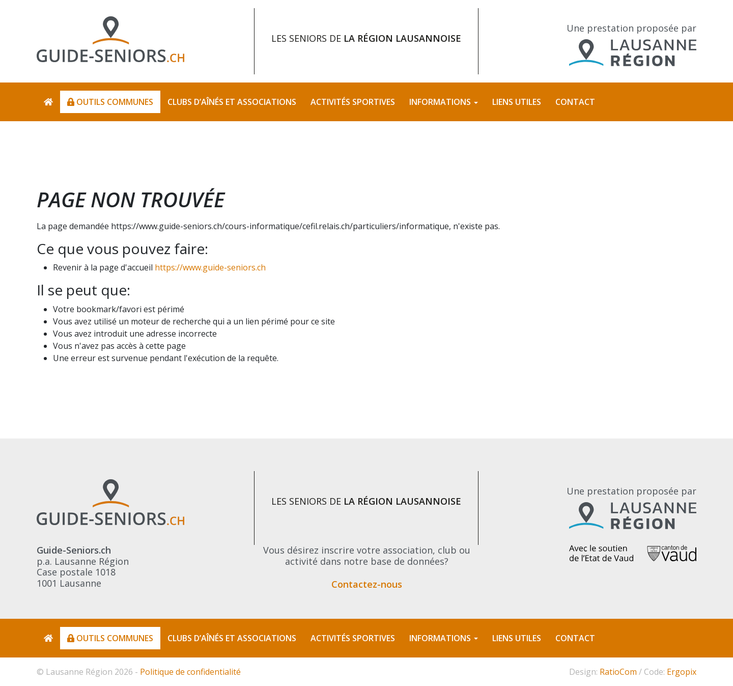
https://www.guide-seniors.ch (210, 267)
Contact (575, 101)
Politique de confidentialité (190, 671)
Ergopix (681, 671)
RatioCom (618, 671)
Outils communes (110, 101)
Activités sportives (353, 101)
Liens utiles (516, 101)
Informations (440, 101)
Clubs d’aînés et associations (231, 101)
